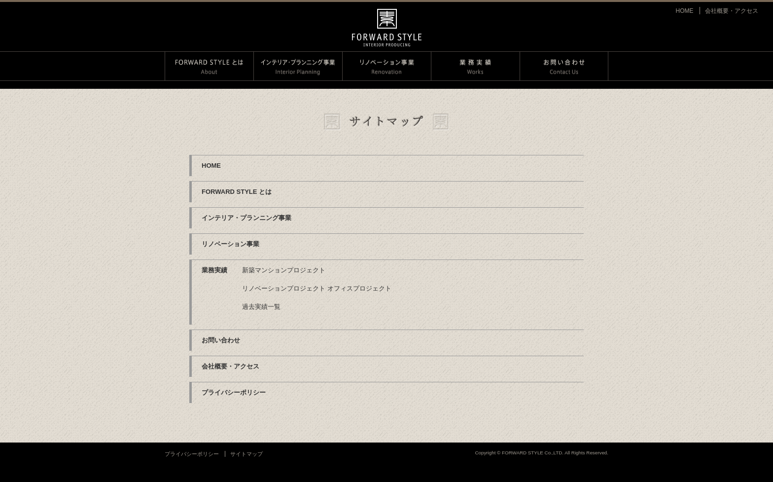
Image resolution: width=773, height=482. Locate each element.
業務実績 (214, 270)
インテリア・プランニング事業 (246, 218)
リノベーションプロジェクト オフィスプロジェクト (316, 288)
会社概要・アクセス (731, 10)
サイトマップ (246, 454)
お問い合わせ (221, 340)
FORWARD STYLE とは (237, 191)
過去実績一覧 (261, 306)
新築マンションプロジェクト (283, 270)
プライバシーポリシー (234, 392)
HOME (685, 10)
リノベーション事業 (230, 244)
